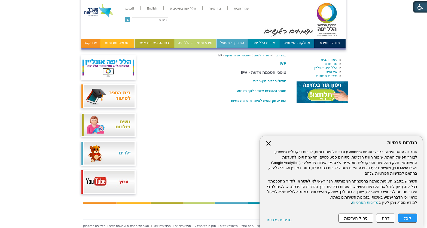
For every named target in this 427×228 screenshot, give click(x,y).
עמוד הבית (329, 59)
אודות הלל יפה (263, 43)
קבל (407, 218)
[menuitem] (241, 8)
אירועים (331, 72)
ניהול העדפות (356, 218)
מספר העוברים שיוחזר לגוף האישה (261, 91)
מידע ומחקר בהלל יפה (195, 43)
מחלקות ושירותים (296, 43)
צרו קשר (90, 43)
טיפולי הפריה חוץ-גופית (269, 81)
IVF (283, 63)
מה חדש (331, 64)
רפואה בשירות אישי (154, 43)
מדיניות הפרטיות (365, 202)
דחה (385, 218)
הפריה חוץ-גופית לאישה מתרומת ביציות (258, 101)
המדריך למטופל (232, 43)
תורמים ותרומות (117, 43)
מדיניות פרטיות (279, 219)
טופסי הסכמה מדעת (237, 55)
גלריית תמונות (326, 76)
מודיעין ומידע (330, 43)
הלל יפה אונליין (325, 68)
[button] (127, 19)
